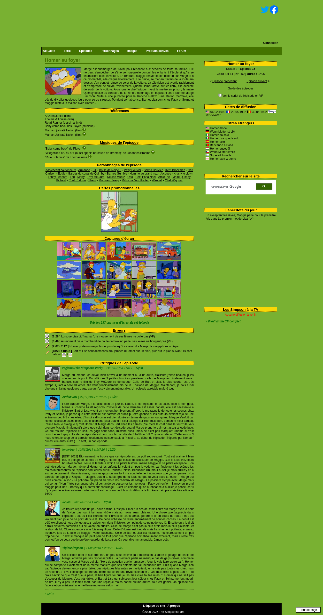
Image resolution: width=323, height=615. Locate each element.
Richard (61, 180)
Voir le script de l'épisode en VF (242, 95)
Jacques (165, 173)
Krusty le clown (183, 173)
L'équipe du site (154, 605)
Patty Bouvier (132, 170)
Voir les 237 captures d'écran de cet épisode (119, 322)
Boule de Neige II (110, 170)
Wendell (157, 180)
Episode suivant (256, 81)
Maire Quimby (181, 177)
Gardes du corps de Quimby (86, 173)
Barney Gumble (117, 173)
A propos (173, 605)
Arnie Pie (164, 177)
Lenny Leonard (57, 177)
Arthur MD (70, 397)
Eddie (61, 173)
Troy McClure (96, 177)
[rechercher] (230, 186)
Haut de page (308, 610)
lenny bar (69, 449)
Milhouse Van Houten (135, 180)
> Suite (49, 594)
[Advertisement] (239, 262)
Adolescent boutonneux (61, 170)
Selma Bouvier (153, 170)
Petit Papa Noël (146, 177)
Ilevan (66, 502)
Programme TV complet (224, 321)
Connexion (270, 43)
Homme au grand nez (144, 173)
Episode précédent (224, 81)
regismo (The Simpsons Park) (82, 368)
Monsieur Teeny (109, 180)
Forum (181, 51)
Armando (84, 170)
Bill (94, 170)
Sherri (92, 180)
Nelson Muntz (116, 177)
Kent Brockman (175, 170)
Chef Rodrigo (77, 180)
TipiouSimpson (73, 548)
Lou (72, 177)
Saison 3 (232, 69)
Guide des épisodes (241, 88)
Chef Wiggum (174, 180)
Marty (81, 177)
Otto (130, 177)
